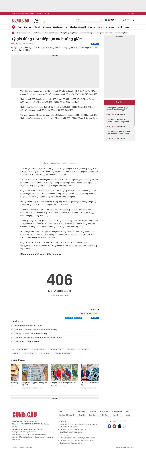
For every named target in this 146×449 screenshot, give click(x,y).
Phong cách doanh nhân (104, 33)
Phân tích (74, 386)
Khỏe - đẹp (110, 27)
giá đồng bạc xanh (56, 349)
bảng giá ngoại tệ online (63, 353)
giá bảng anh (45, 353)
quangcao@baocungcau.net (29, 13)
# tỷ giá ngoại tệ (22, 349)
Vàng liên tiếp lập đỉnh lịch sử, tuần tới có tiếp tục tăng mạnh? (117, 121)
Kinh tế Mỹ (37, 33)
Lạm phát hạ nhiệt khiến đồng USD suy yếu (28, 325)
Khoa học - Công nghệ (78, 27)
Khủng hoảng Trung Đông (69, 33)
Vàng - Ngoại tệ (16, 44)
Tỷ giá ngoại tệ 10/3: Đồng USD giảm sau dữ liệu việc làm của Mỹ (35, 329)
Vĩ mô (20, 27)
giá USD (36, 102)
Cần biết (119, 27)
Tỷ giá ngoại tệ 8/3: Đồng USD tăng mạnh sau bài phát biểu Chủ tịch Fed (38, 337)
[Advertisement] (55, 71)
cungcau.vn (28, 447)
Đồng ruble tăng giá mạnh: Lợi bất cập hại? (54, 384)
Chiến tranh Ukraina (51, 33)
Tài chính (37, 27)
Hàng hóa (91, 27)
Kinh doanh (47, 27)
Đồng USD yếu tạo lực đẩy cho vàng (25, 383)
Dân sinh (101, 27)
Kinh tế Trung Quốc (122, 33)
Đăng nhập (128, 20)
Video (127, 27)
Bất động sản (58, 27)
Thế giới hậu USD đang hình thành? (84, 383)
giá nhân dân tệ (30, 353)
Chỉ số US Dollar (38, 349)
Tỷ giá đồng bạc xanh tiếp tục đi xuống (26, 341)
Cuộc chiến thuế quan (24, 33)
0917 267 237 (45, 13)
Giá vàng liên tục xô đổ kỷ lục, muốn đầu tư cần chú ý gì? (117, 109)
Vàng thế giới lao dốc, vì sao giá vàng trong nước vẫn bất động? (118, 133)
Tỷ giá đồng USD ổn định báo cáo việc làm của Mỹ (30, 333)
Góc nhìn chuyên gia (86, 33)
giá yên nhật (83, 349)
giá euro (16, 353)
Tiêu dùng (27, 27)
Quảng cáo (14, 13)
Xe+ (66, 27)
